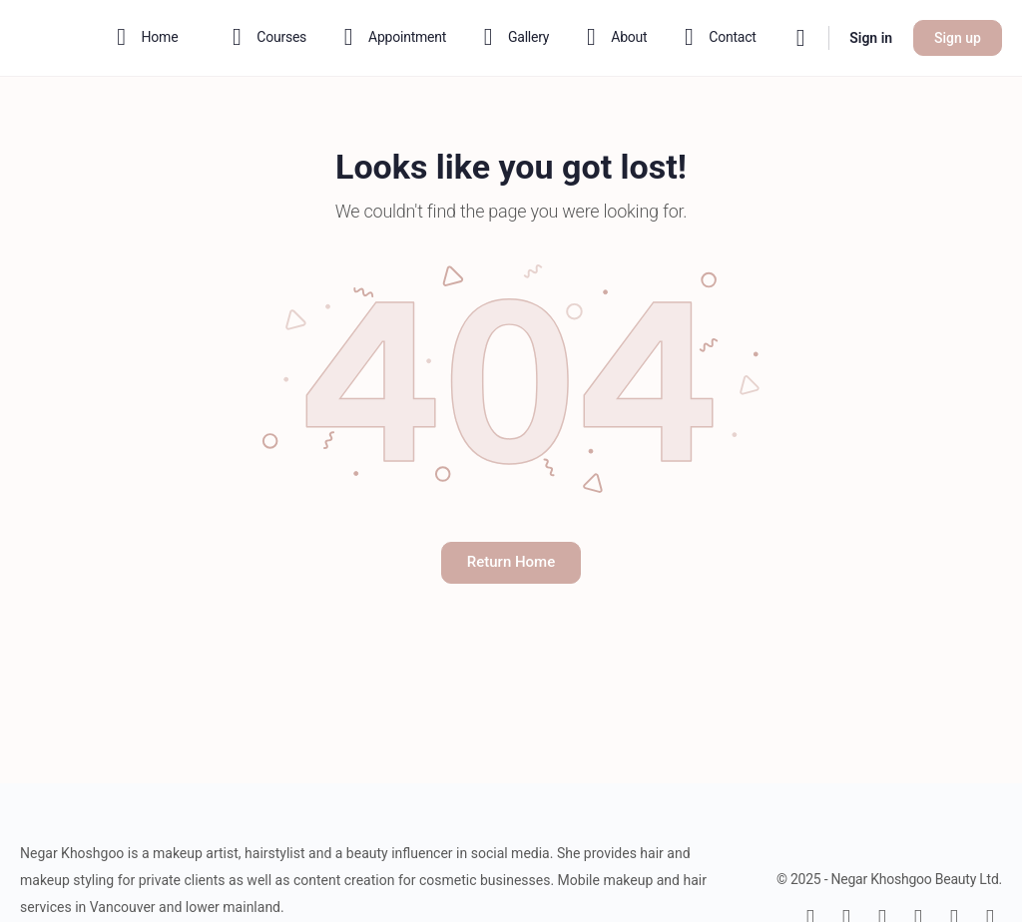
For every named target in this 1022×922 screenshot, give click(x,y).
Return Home (511, 562)
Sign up (957, 38)
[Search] (800, 38)
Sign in (870, 38)
